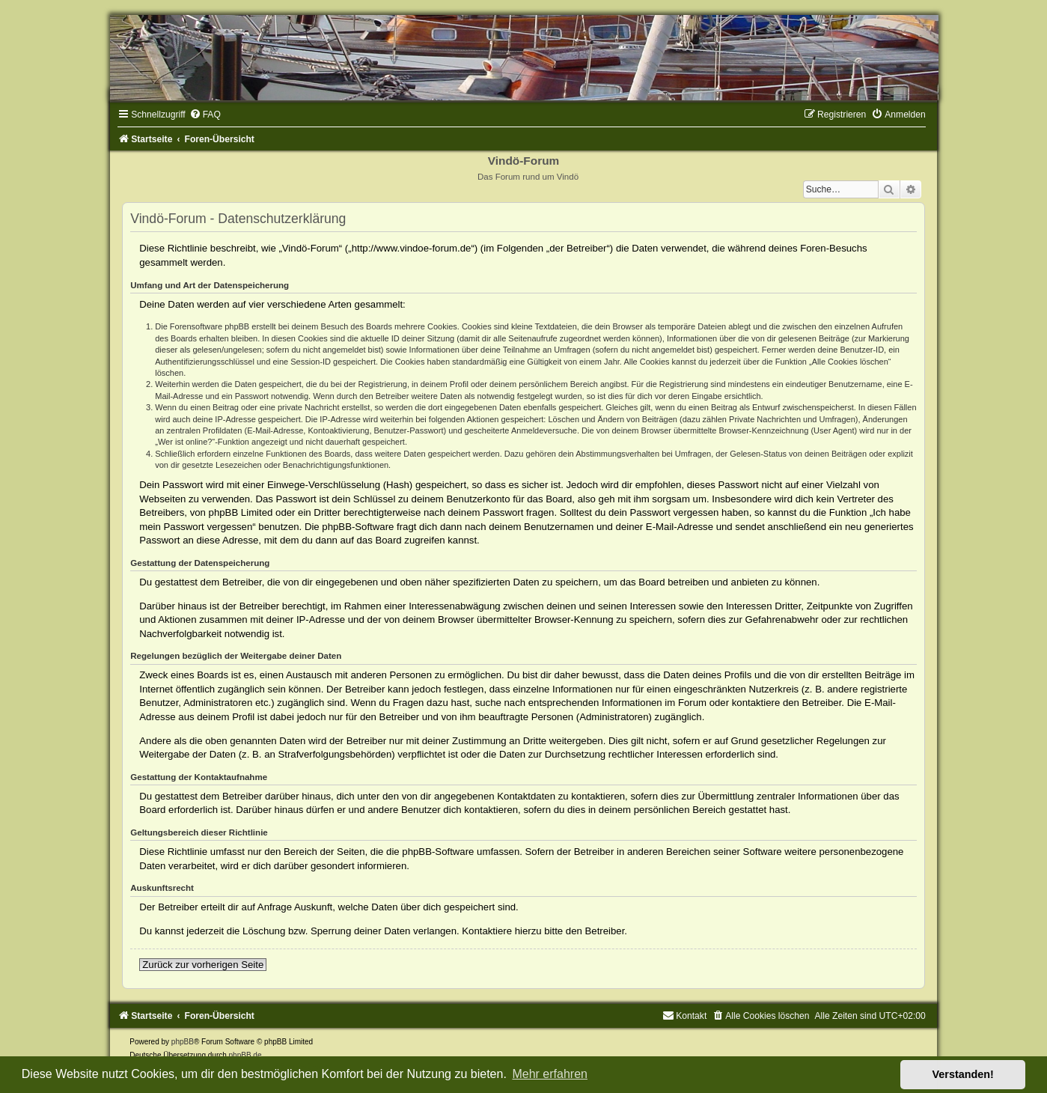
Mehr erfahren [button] (549, 1074)
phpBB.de (245, 1055)
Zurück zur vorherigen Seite (202, 964)
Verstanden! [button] (963, 1074)
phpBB (182, 1042)
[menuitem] (205, 114)
